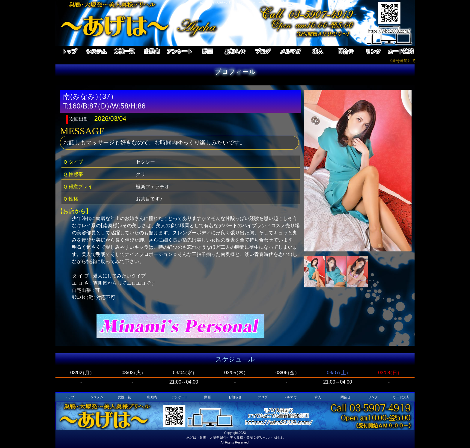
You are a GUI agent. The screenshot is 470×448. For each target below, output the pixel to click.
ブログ (262, 51)
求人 (318, 51)
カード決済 (401, 51)
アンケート (179, 51)
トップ (69, 51)
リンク (373, 51)
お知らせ (235, 51)
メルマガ (290, 51)
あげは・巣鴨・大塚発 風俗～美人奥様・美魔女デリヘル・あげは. (235, 437)
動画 (207, 51)
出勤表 (152, 51)
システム (96, 51)
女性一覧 (124, 51)
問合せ (345, 51)
